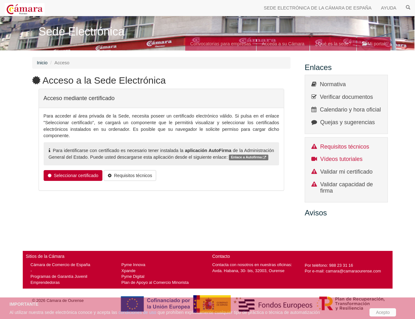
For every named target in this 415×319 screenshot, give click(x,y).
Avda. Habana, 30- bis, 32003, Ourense (248, 270)
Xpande (128, 270)
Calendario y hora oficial (350, 109)
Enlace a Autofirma (248, 158)
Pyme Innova (133, 264)
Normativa (333, 84)
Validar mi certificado (346, 172)
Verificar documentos (346, 97)
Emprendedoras (45, 282)
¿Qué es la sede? (333, 43)
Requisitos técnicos (344, 147)
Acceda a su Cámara (283, 43)
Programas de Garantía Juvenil (59, 276)
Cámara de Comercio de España (60, 264)
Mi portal (373, 43)
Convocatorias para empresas (220, 43)
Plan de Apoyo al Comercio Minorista (155, 282)
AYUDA (388, 7)
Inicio (42, 62)
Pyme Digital (132, 276)
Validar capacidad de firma (346, 187)
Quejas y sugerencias (347, 122)
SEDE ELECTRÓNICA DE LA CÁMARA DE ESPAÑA (318, 7)
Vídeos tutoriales (341, 159)
